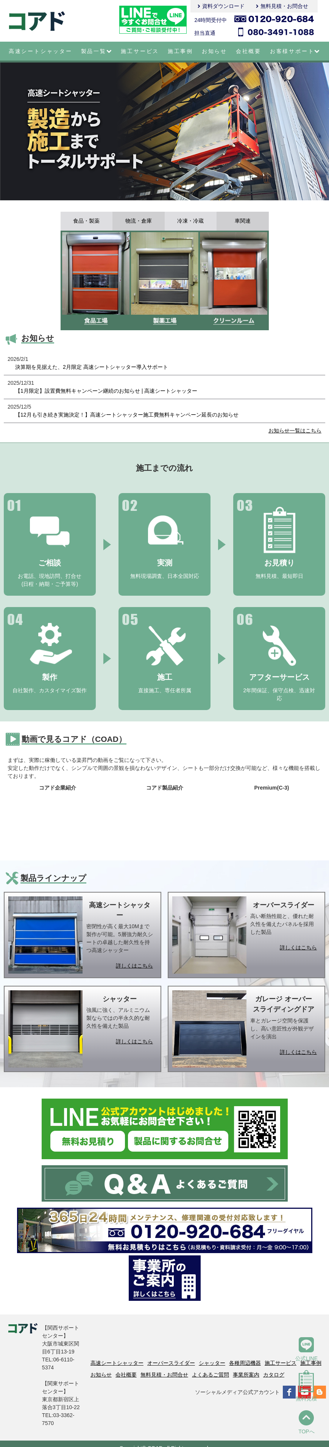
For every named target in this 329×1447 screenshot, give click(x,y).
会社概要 (248, 51)
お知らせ (214, 51)
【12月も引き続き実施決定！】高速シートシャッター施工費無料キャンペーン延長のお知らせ (127, 415)
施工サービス (140, 51)
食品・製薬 (86, 221)
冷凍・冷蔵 (190, 221)
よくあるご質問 (210, 1375)
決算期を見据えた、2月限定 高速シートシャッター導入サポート (91, 367)
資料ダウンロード (223, 6)
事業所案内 (246, 1375)
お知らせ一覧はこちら (294, 431)
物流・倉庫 (138, 221)
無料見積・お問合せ (284, 6)
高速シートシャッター (40, 51)
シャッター (212, 1363)
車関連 (243, 221)
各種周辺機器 (245, 1363)
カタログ (273, 1375)
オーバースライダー (171, 1363)
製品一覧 (96, 51)
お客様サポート (295, 51)
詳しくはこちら (134, 966)
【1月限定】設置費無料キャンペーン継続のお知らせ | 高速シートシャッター (106, 391)
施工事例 (180, 51)
